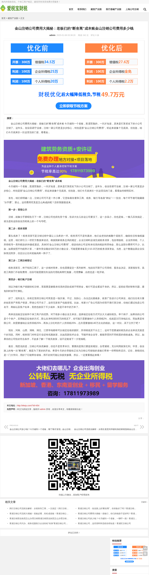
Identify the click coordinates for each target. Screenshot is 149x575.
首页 (71, 9)
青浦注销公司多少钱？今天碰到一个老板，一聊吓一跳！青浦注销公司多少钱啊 (94, 529)
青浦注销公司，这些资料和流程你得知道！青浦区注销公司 (85, 534)
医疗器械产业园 (113, 9)
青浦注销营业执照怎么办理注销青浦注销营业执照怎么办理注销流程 (40, 529)
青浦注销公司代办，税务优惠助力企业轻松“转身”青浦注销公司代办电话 (41, 534)
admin (33, 40)
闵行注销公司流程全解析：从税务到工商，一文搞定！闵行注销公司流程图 (43, 519)
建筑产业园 (96, 9)
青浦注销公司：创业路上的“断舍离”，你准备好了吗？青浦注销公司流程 (91, 519)
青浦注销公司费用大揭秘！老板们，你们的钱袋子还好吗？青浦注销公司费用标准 (95, 524)
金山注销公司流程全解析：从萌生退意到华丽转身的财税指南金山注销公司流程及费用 (93, 438)
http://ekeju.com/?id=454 (28, 417)
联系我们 (82, 9)
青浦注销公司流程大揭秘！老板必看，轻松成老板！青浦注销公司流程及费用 (44, 524)
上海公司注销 (132, 9)
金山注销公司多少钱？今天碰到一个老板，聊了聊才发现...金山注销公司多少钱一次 (47, 438)
